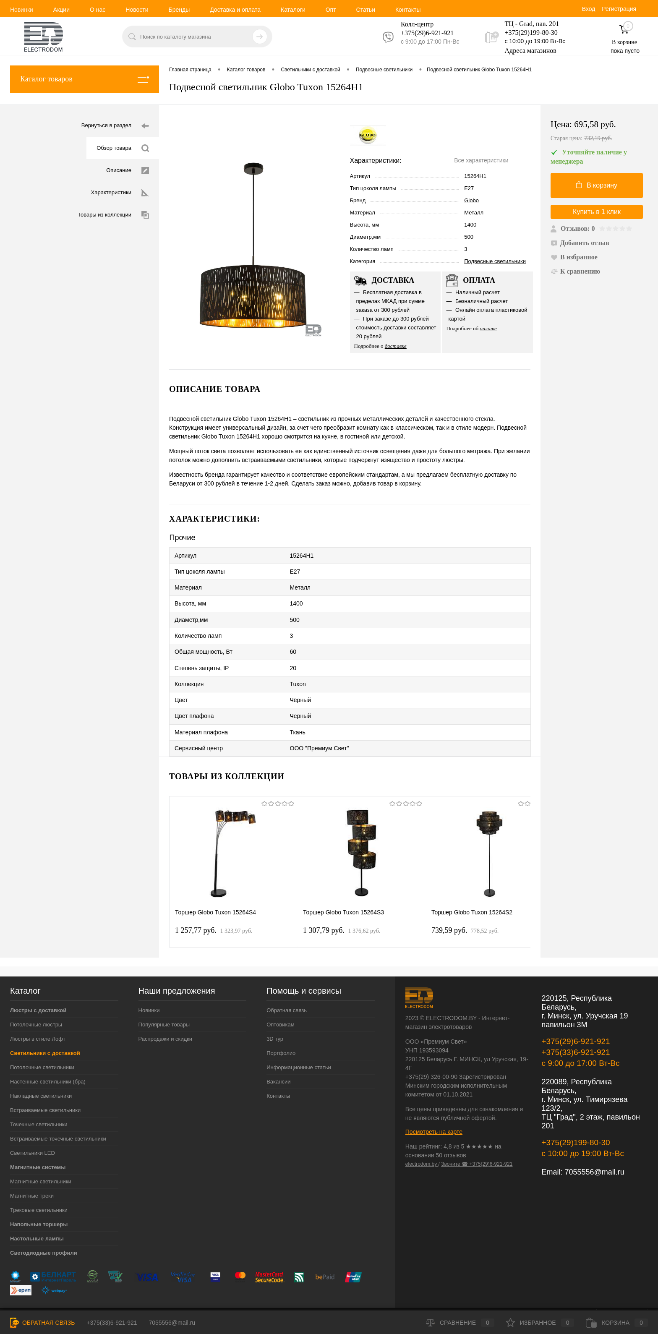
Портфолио (280, 1029)
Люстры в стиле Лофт (37, 1015)
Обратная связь (286, 987)
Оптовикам (280, 1001)
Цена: (599, 131)
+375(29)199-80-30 (530, 32)
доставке (396, 346)
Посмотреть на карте (433, 1108)
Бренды (179, 9)
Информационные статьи (298, 1044)
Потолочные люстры (36, 1001)
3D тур (274, 1015)
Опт (331, 9)
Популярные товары (164, 1001)
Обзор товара (123, 148)
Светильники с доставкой (45, 1029)
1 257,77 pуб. (213, 907)
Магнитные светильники (40, 1158)
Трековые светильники (39, 1186)
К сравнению (575, 271)
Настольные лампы (37, 1215)
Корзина (617, 1322)
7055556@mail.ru (594, 1148)
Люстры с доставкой (38, 987)
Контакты (407, 9)
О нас (97, 9)
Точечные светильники (39, 1101)
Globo (471, 200)
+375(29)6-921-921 (575, 1017)
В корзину (596, 185)
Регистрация (619, 8)
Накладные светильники (41, 1072)
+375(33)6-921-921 (575, 1028)
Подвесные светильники (495, 261)
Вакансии (278, 1058)
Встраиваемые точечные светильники (58, 1115)
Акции (61, 9)
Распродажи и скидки (165, 1015)
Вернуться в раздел (115, 126)
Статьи (365, 9)
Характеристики (120, 193)
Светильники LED (32, 1129)
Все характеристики (481, 160)
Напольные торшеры (39, 1201)
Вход (588, 8)
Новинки (21, 9)
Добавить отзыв (580, 242)
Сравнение (460, 1322)
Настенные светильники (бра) (48, 1058)
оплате (488, 328)
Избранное (540, 1322)
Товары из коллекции (113, 215)
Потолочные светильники (42, 1044)
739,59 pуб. (465, 907)
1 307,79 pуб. (341, 907)
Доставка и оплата (235, 9)
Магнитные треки (32, 1172)
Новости (136, 9)
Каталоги (293, 9)
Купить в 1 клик (597, 211)
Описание (127, 171)
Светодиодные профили (43, 1229)
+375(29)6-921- (422, 33)
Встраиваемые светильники (45, 1086)
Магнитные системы (37, 1144)
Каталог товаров (84, 79)
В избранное (574, 257)
